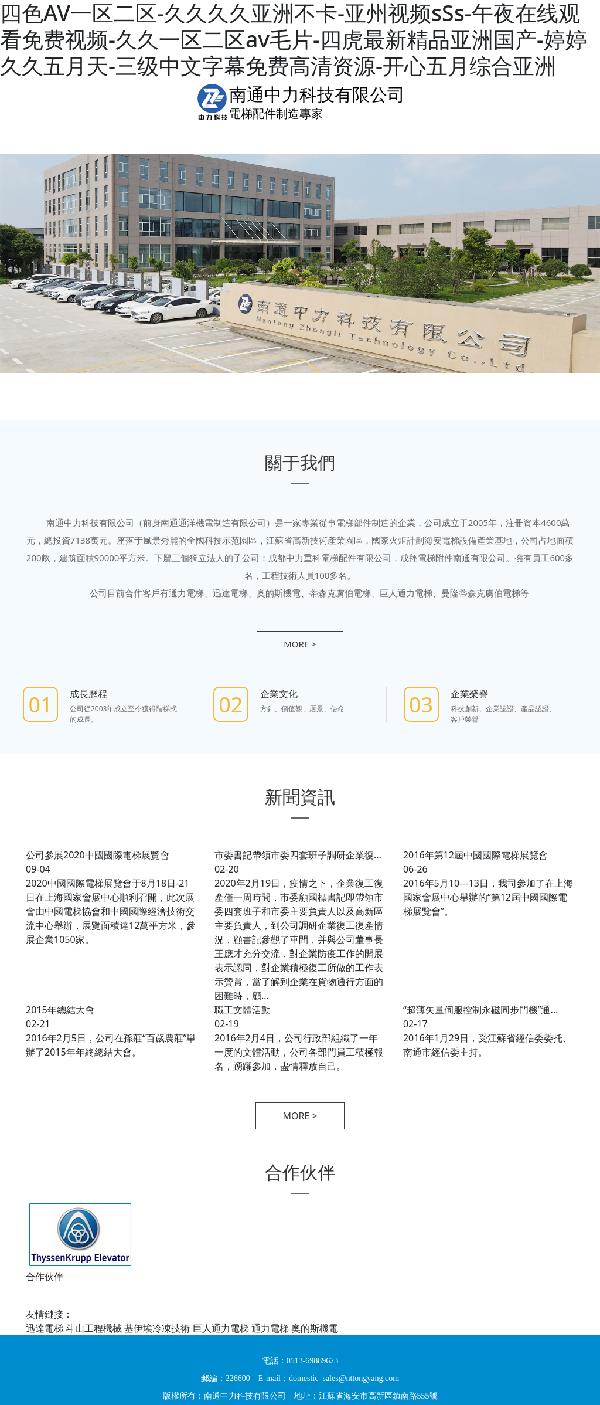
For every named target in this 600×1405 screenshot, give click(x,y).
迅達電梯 (44, 1328)
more (300, 644)
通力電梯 (270, 1328)
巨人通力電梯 (221, 1328)
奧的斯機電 (314, 1328)
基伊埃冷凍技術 (157, 1328)
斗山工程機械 (94, 1328)
